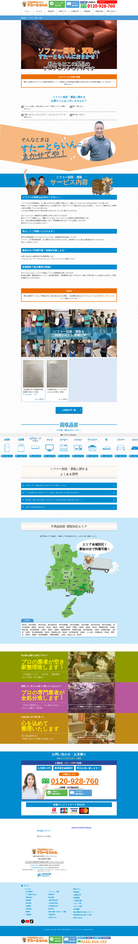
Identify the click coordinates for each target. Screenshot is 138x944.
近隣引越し (29, 909)
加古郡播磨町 (43, 634)
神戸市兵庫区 (106, 624)
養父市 (79, 634)
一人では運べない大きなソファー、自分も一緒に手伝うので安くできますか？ (52, 492)
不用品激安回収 (53, 906)
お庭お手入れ (52, 917)
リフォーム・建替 (53, 891)
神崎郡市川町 (103, 627)
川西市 (96, 629)
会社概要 (76, 909)
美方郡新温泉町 (37, 632)
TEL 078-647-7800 (44, 859)
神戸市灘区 (85, 624)
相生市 (55, 627)
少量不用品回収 (53, 900)
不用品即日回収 (53, 903)
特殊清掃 (28, 903)
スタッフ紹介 (78, 906)
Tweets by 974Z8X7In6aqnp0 (81, 827)
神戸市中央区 (95, 624)
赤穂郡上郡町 (76, 629)
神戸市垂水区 (52, 624)
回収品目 (51, 12)
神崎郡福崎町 (54, 634)
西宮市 (27, 634)
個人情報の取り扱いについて (83, 912)
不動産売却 (51, 914)
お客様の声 (75, 12)
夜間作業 (51, 894)
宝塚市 (82, 632)
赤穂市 (61, 627)
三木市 (63, 634)
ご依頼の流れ (99, 12)
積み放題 (51, 897)
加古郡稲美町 (34, 629)
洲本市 (47, 632)
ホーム (27, 12)
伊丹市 (94, 627)
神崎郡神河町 (65, 629)
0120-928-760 (75, 781)
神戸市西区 (32, 624)
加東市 (56, 629)
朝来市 (68, 627)
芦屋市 (75, 627)
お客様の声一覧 (69, 410)
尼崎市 (81, 627)
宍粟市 (27, 632)
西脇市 (34, 634)
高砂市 (64, 632)
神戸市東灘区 (63, 624)
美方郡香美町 (87, 629)
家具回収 (51, 909)
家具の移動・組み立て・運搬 (57, 911)
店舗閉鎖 (28, 914)
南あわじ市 (71, 634)
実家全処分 (29, 897)
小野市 (43, 629)
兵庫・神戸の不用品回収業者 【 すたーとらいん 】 (68, 929)
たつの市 (90, 632)
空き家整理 (29, 891)
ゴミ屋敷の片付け (31, 894)
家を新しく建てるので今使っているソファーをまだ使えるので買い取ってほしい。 (54, 500)
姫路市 (34, 627)
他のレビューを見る (44, 836)
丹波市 (107, 632)
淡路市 (88, 627)
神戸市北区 (42, 624)
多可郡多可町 (73, 632)
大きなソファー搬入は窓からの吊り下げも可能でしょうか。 (46, 485)
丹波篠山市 (99, 632)
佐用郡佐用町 (105, 629)
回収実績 (87, 12)
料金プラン (63, 12)
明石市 (48, 627)
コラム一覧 (77, 903)
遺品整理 (28, 900)
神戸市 (24, 624)
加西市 (50, 629)
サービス (39, 12)
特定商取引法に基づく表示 (82, 915)
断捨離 (28, 911)
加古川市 (41, 627)
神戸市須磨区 (74, 624)
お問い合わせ (111, 12)
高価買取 (28, 906)
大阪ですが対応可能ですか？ (36, 507)
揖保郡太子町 (56, 632)
